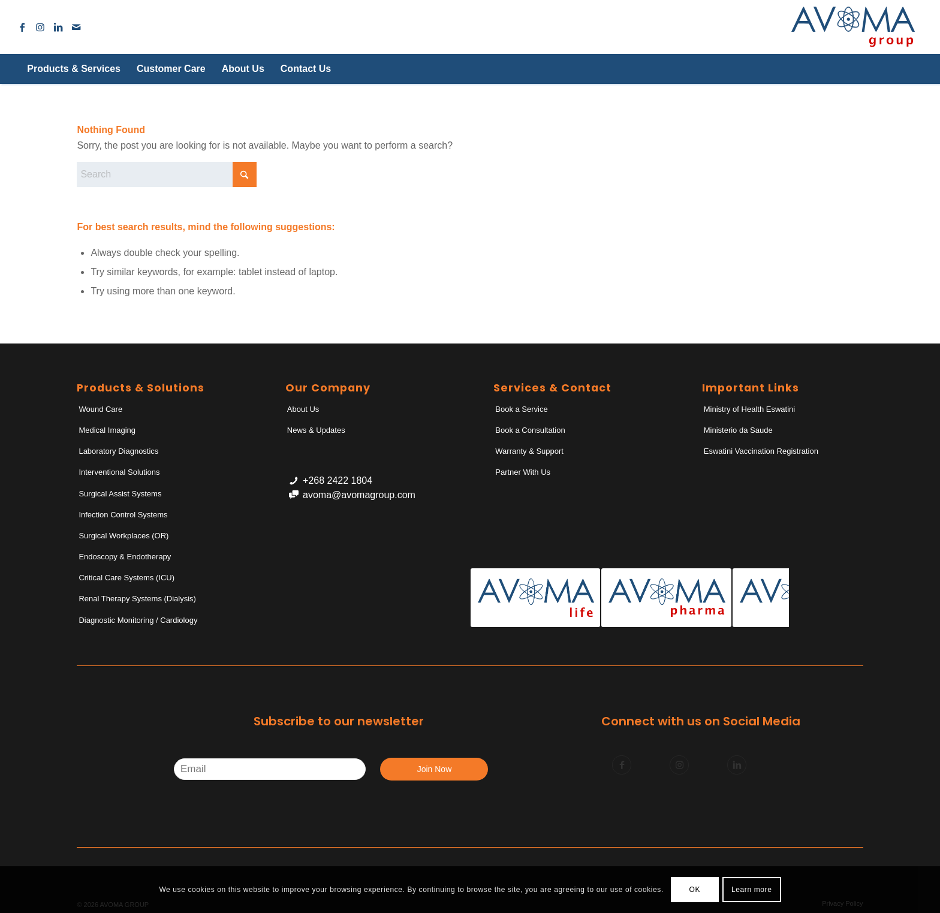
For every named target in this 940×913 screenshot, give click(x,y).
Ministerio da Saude (738, 430)
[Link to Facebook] (22, 27)
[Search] (894, 69)
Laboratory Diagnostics (118, 451)
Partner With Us (522, 472)
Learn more (751, 889)
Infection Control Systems (123, 514)
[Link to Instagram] (40, 27)
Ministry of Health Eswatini (749, 409)
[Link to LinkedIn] (58, 27)
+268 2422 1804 (337, 480)
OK (695, 889)
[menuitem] (73, 69)
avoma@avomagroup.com (359, 495)
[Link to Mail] (76, 27)
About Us (303, 409)
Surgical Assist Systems (120, 493)
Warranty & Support (529, 451)
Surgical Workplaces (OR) (123, 535)
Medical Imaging (107, 430)
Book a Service (521, 409)
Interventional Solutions (119, 472)
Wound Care (100, 409)
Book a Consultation (530, 430)
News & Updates (316, 430)
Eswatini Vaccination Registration (761, 451)
